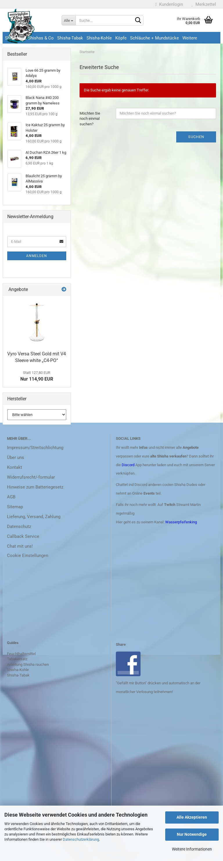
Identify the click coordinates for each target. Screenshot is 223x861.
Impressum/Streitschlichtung (35, 447)
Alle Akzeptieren (192, 817)
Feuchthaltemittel (21, 654)
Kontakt (14, 467)
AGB (11, 497)
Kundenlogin (169, 4)
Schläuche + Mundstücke (154, 38)
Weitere (189, 38)
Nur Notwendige (192, 834)
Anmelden (36, 256)
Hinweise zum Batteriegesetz (35, 487)
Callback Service (23, 536)
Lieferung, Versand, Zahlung (33, 516)
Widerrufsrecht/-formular (31, 477)
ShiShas (13, 38)
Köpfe (121, 38)
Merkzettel (204, 4)
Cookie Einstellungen (27, 555)
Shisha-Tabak (70, 38)
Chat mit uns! (20, 546)
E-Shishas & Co (39, 38)
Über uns (15, 457)
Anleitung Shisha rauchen (28, 664)
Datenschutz (19, 526)
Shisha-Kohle (99, 38)
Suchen (196, 137)
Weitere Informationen (192, 849)
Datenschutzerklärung (81, 839)
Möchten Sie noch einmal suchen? (90, 118)
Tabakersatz (17, 659)
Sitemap (15, 506)
